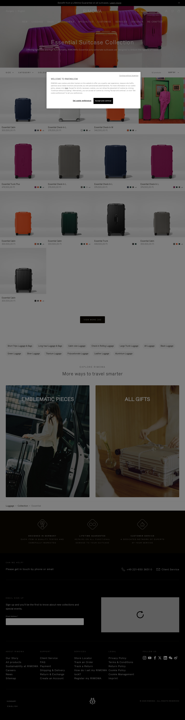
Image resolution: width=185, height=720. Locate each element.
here (66, 88)
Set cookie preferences (82, 100)
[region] (93, 90)
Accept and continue (103, 101)
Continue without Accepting (128, 76)
